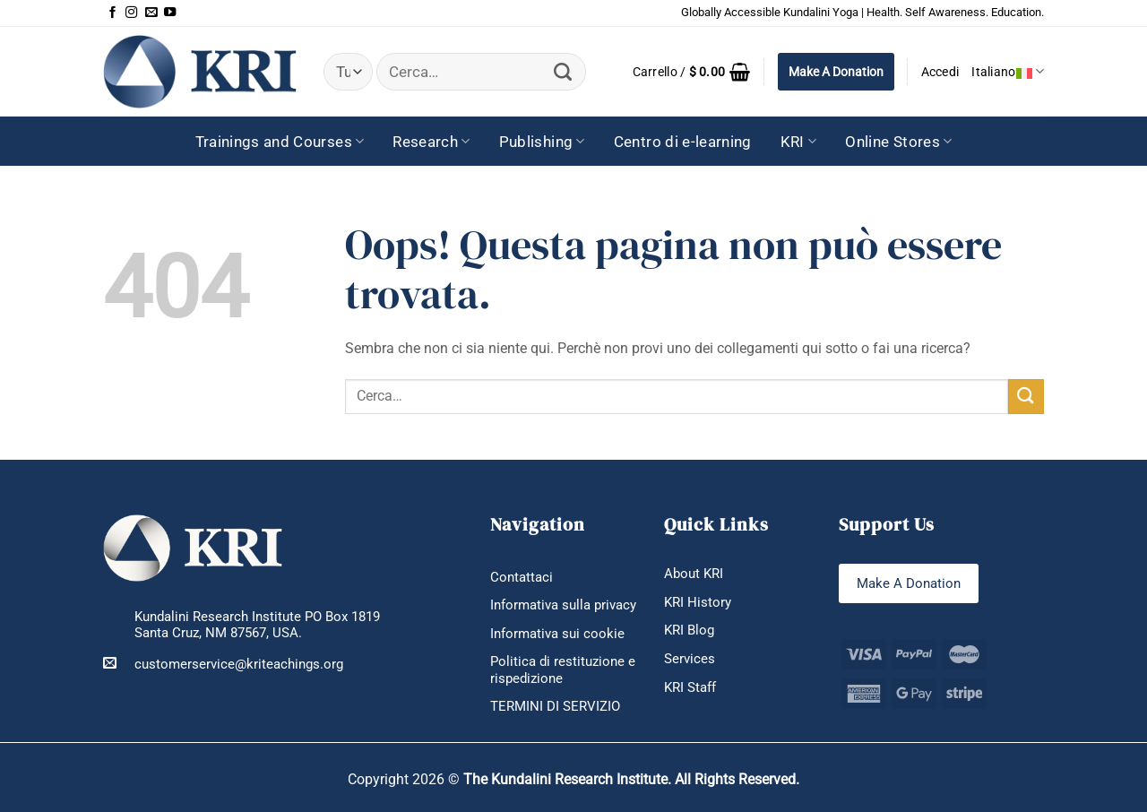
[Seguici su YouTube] (170, 13)
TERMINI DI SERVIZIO (555, 706)
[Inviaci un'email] (151, 13)
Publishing (542, 142)
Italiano (1007, 71)
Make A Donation (836, 72)
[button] (692, 71)
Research (431, 142)
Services (689, 659)
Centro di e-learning (683, 142)
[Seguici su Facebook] (112, 13)
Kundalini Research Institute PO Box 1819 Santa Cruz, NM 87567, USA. (257, 625)
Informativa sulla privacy (563, 605)
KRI (798, 142)
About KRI (693, 574)
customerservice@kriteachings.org (223, 663)
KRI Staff (690, 687)
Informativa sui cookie (557, 634)
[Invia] (563, 72)
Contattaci (521, 577)
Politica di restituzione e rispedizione (562, 670)
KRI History (697, 602)
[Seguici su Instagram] (131, 13)
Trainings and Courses (280, 142)
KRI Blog (689, 630)
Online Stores (898, 142)
